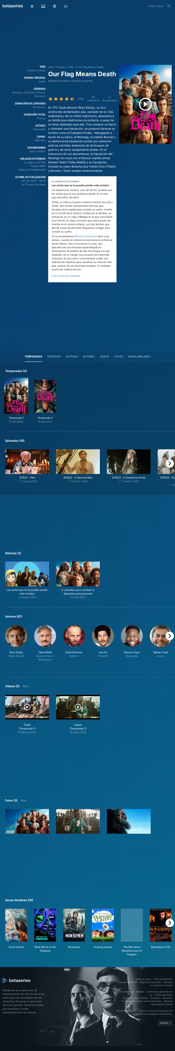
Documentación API (128, 982)
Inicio (51, 67)
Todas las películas (163, 979)
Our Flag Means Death (91, 67)
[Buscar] (169, 6)
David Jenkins (37, 151)
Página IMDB (38, 166)
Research (167, 998)
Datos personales (163, 995)
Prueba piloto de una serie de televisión (141, 1001)
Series (61, 67)
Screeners (156, 998)
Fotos (119, 356)
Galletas (140, 991)
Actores (89, 356)
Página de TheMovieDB (32, 169)
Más (26, 686)
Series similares (139, 356)
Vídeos (104, 356)
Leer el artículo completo (66, 275)
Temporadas (33, 356)
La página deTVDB (35, 162)
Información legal (125, 991)
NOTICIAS (72, 356)
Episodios (53, 356)
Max (71, 67)
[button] (27, 580)
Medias (144, 998)
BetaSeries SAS (131, 998)
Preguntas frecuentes (150, 982)
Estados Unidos (37, 70)
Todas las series (143, 979)
